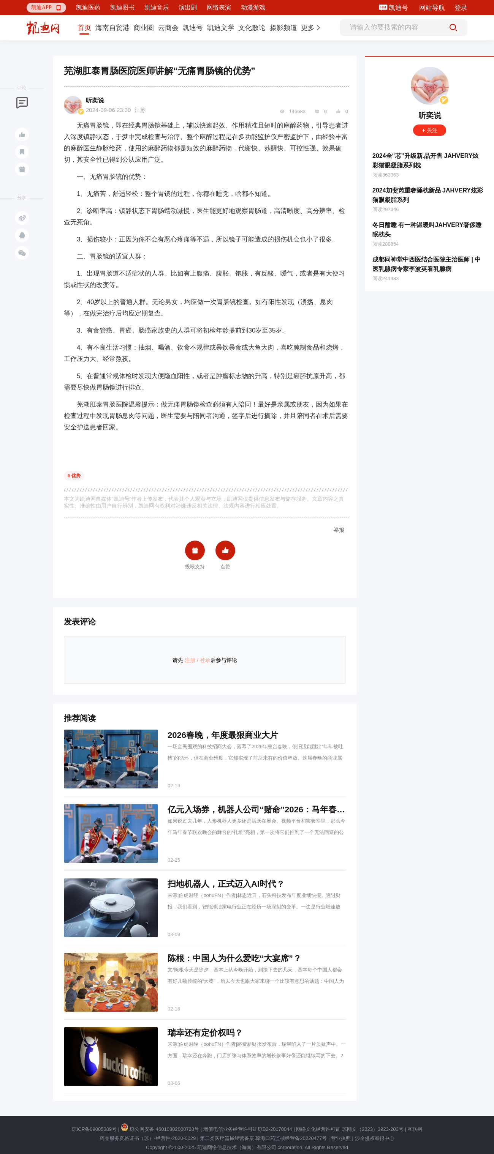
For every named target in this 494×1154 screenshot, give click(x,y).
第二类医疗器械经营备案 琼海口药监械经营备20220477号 (263, 1138)
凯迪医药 (88, 7)
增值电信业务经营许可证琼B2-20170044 (247, 1129)
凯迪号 (399, 7)
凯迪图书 (122, 7)
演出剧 (188, 7)
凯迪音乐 (156, 7)
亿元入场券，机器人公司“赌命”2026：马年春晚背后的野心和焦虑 (290, 809)
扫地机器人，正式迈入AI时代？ (226, 884)
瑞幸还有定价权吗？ (205, 1032)
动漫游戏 (253, 7)
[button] (46, 8)
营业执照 (341, 1138)
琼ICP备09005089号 (94, 1129)
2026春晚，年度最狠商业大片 (223, 735)
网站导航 (432, 7)
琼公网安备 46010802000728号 (160, 1129)
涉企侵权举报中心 (374, 1138)
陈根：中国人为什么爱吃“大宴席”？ (234, 958)
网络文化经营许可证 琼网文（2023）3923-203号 (349, 1129)
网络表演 (219, 7)
